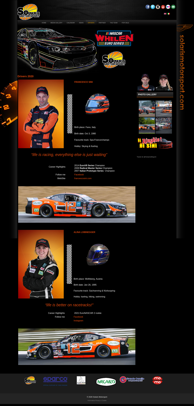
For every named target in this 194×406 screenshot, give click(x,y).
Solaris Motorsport (100, 397)
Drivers (91, 23)
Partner (102, 23)
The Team (113, 23)
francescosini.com (82, 178)
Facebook (79, 174)
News (81, 23)
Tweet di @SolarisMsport (146, 157)
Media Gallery (56, 23)
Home (44, 23)
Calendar (71, 23)
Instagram (78, 320)
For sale (125, 23)
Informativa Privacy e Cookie (97, 400)
